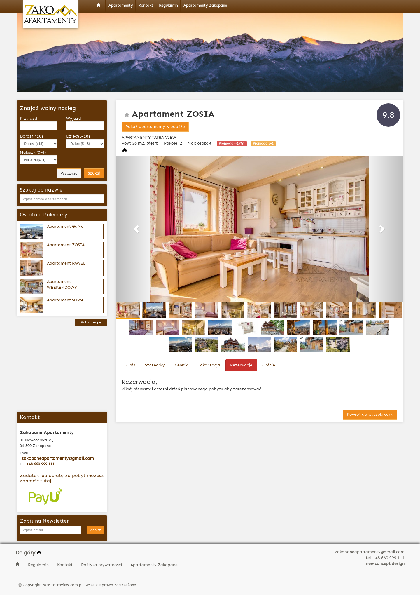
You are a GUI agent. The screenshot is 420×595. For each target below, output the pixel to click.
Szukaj (94, 173)
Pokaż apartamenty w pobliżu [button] (155, 126)
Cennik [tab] (181, 365)
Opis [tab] (130, 365)
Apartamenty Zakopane (154, 564)
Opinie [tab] (268, 365)
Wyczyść (69, 173)
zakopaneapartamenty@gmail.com (57, 458)
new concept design (385, 563)
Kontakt (65, 564)
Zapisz (95, 530)
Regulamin (39, 564)
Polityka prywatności (102, 564)
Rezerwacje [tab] (241, 365)
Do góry (28, 552)
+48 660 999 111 (41, 464)
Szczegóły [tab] (155, 365)
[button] (137, 229)
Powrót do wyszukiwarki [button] (370, 414)
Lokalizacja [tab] (208, 365)
